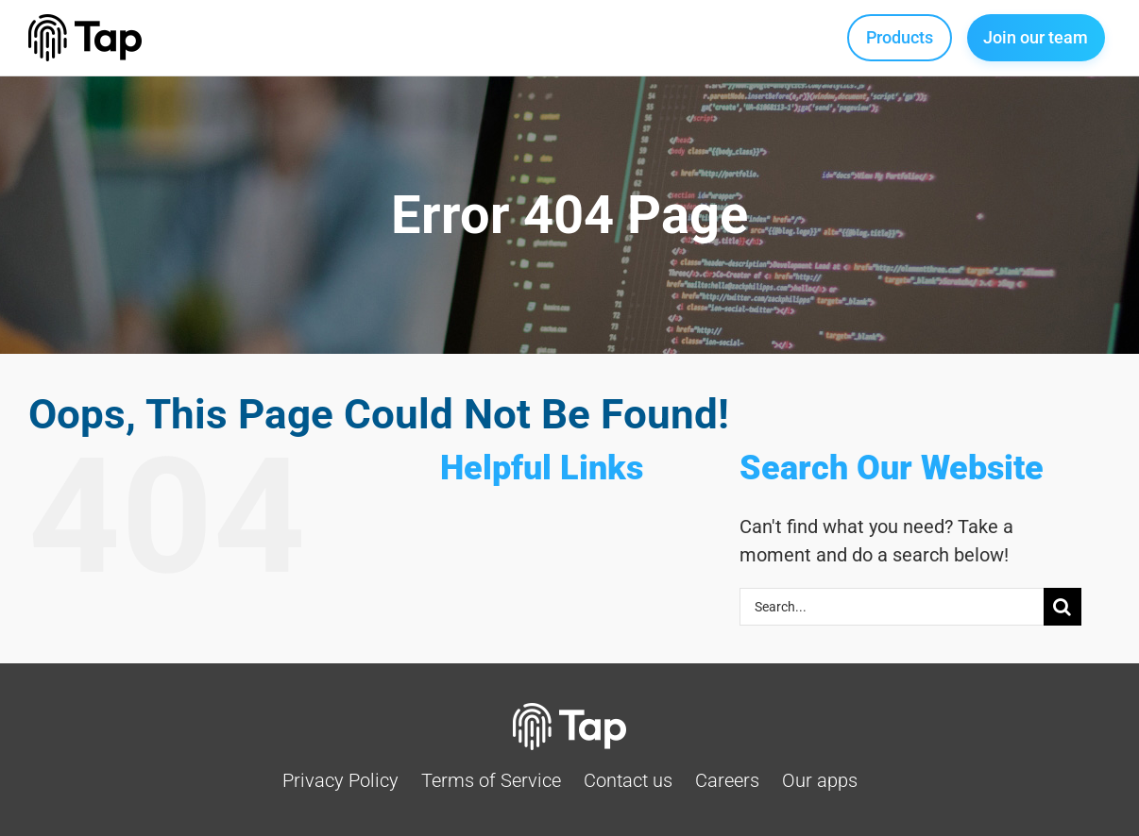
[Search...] (892, 607)
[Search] (1062, 607)
